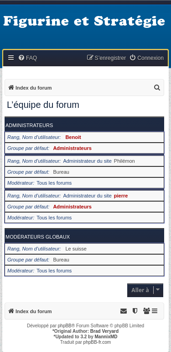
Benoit (73, 137)
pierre (121, 195)
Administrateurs (29, 125)
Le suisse (75, 248)
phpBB (65, 325)
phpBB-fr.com (97, 342)
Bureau (61, 172)
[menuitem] (27, 58)
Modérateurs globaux (37, 237)
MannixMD (106, 336)
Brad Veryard (104, 331)
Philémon (124, 161)
